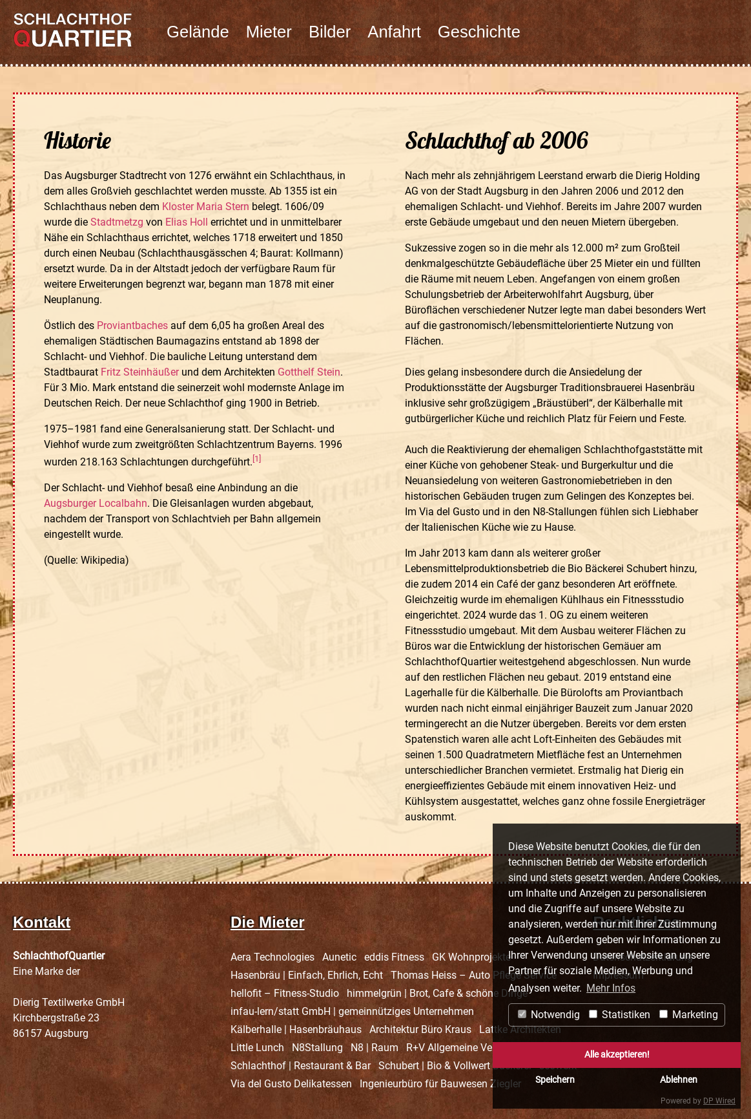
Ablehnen (678, 1079)
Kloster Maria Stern (205, 206)
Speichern (555, 1079)
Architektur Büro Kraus (420, 1029)
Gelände (198, 32)
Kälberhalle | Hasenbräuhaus (296, 1029)
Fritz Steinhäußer (140, 372)
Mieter (269, 32)
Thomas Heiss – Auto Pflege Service (474, 975)
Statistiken (619, 1014)
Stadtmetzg (116, 222)
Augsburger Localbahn (95, 503)
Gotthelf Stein (309, 372)
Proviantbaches (132, 325)
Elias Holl (186, 222)
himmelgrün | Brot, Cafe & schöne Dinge (437, 993)
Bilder (330, 32)
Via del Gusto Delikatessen (291, 1084)
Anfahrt (394, 32)
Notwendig (549, 1014)
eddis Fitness (394, 957)
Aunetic (339, 957)
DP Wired (719, 1100)
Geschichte (479, 32)
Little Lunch (257, 1047)
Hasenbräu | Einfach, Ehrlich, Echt (307, 975)
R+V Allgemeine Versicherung (473, 1047)
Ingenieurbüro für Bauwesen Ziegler (440, 1084)
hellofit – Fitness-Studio (285, 993)
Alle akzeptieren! (617, 1054)
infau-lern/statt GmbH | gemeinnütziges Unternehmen (352, 1011)
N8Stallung (317, 1047)
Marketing (688, 1014)
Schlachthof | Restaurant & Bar (301, 1066)
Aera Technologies (272, 957)
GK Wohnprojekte (471, 957)
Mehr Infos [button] (610, 988)
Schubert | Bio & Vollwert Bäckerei (454, 1066)
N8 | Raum (374, 1047)
